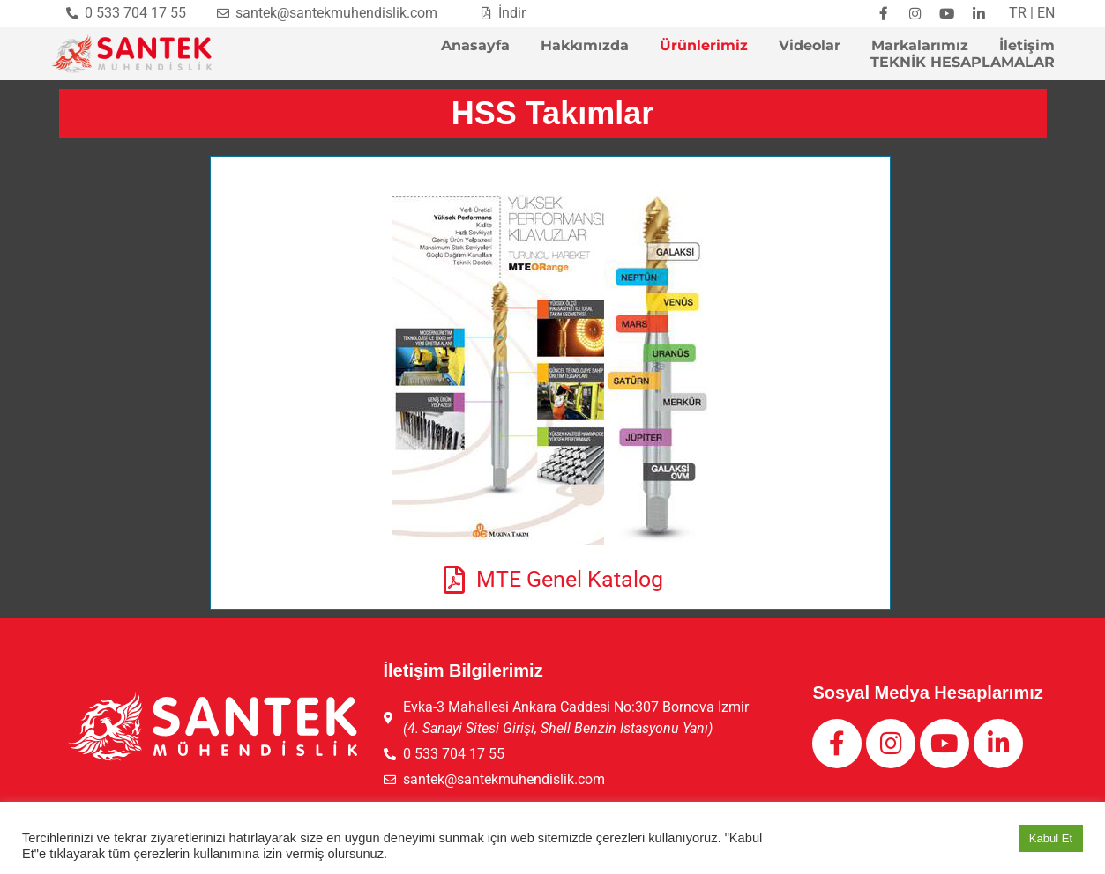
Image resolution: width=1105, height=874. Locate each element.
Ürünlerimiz (704, 46)
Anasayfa (475, 46)
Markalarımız (919, 46)
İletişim (1027, 46)
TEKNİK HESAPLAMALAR (962, 63)
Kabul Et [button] (1050, 838)
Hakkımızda (585, 46)
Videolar (809, 46)
